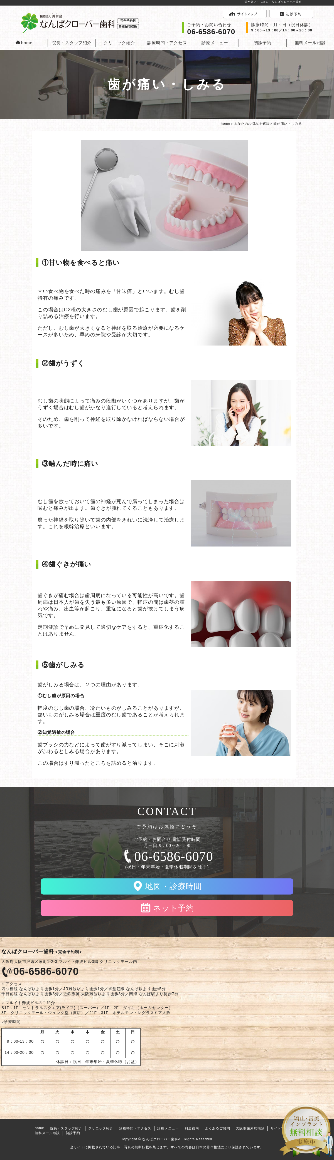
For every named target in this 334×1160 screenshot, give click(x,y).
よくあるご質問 (217, 1128)
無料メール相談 (310, 42)
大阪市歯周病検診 (250, 1128)
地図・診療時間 (173, 886)
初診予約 (263, 42)
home (24, 42)
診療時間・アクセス (167, 42)
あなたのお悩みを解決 (252, 124)
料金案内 (192, 1128)
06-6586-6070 (173, 856)
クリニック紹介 (119, 42)
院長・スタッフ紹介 (72, 42)
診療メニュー (215, 42)
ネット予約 (173, 908)
